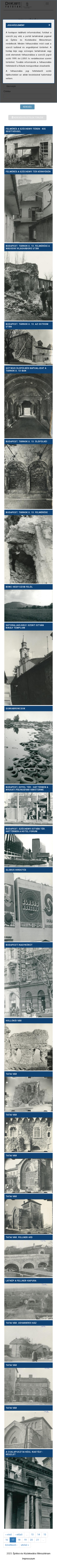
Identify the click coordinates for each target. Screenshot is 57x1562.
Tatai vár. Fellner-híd (19, 1237)
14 (38, 1534)
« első (8, 1534)
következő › (11, 1545)
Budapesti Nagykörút (19, 945)
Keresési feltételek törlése (27, 117)
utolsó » (25, 1545)
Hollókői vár (14, 1021)
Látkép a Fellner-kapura (21, 1281)
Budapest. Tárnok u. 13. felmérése (27, 512)
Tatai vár (11, 1074)
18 (19, 1539)
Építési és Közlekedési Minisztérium (31, 1553)
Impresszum (28, 1558)
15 (44, 1534)
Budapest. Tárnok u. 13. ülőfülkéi (26, 441)
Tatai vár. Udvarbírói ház (21, 1323)
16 (6, 1539)
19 (25, 1539)
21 (37, 1539)
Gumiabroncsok (15, 708)
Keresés (27, 107)
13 (32, 1534)
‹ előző (18, 1534)
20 (31, 1539)
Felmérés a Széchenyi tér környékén (28, 171)
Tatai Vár (11, 1365)
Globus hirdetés (16, 870)
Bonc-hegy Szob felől (19, 587)
